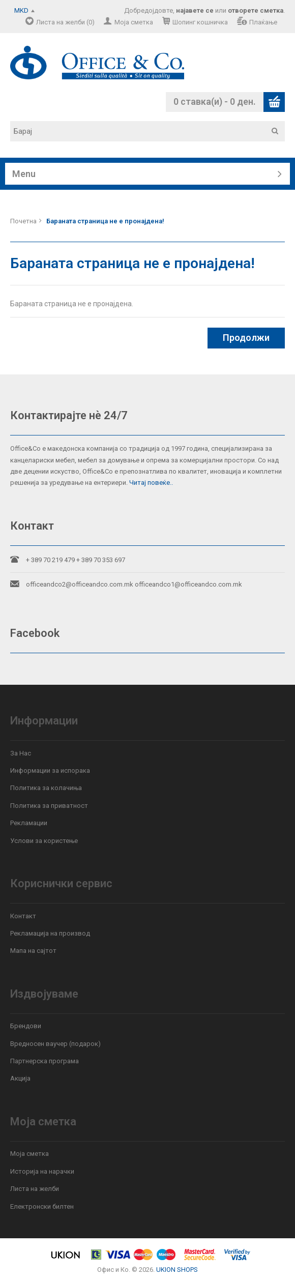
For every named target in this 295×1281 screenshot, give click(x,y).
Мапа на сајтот (33, 950)
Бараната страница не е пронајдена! (105, 221)
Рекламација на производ (50, 933)
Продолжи (246, 337)
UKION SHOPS (177, 1269)
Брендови (25, 1026)
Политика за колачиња (46, 788)
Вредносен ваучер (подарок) (55, 1043)
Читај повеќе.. (151, 482)
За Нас (20, 753)
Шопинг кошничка (200, 22)
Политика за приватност (49, 805)
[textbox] (151, 131)
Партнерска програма (44, 1061)
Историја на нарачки (42, 1171)
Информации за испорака (50, 770)
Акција (20, 1078)
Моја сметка (133, 22)
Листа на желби (34, 1188)
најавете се (195, 10)
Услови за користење (44, 841)
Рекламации (28, 823)
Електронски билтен (42, 1206)
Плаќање (263, 22)
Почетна (23, 221)
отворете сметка (255, 10)
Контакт (23, 916)
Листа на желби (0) (65, 22)
